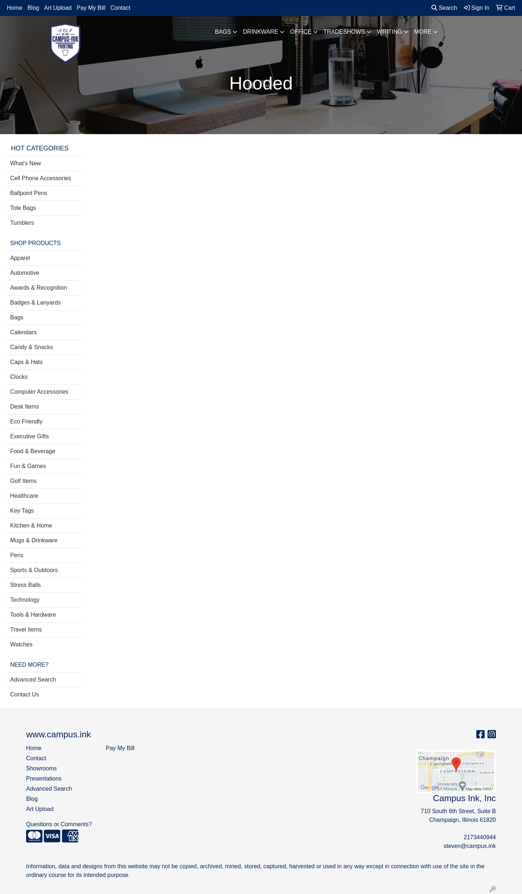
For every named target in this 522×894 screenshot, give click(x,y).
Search (444, 8)
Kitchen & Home (31, 525)
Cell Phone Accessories (40, 178)
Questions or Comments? (59, 824)
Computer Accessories (39, 392)
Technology (25, 600)
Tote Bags (23, 208)
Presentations (44, 778)
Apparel (20, 258)
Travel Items (26, 629)
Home (14, 8)
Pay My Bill (90, 8)
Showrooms (41, 768)
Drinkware (260, 32)
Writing (389, 32)
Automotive (24, 273)
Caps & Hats (26, 362)
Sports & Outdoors (34, 570)
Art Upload (58, 8)
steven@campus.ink (470, 846)
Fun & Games (28, 466)
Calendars (23, 332)
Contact (120, 8)
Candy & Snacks (31, 347)
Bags (223, 32)
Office (300, 32)
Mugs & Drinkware (34, 540)
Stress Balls (25, 585)
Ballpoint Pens (28, 193)
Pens (16, 555)
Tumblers (22, 223)
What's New (25, 163)
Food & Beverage (32, 451)
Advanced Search (33, 679)
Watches (21, 644)
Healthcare (24, 496)
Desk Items (24, 406)
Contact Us (24, 694)
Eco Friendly (26, 421)
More (422, 32)
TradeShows (344, 32)
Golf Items (23, 481)
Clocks (19, 377)
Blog (33, 8)
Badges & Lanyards (35, 302)
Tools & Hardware (33, 615)
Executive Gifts (29, 436)
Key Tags (22, 511)
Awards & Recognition (38, 288)
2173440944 (480, 837)
